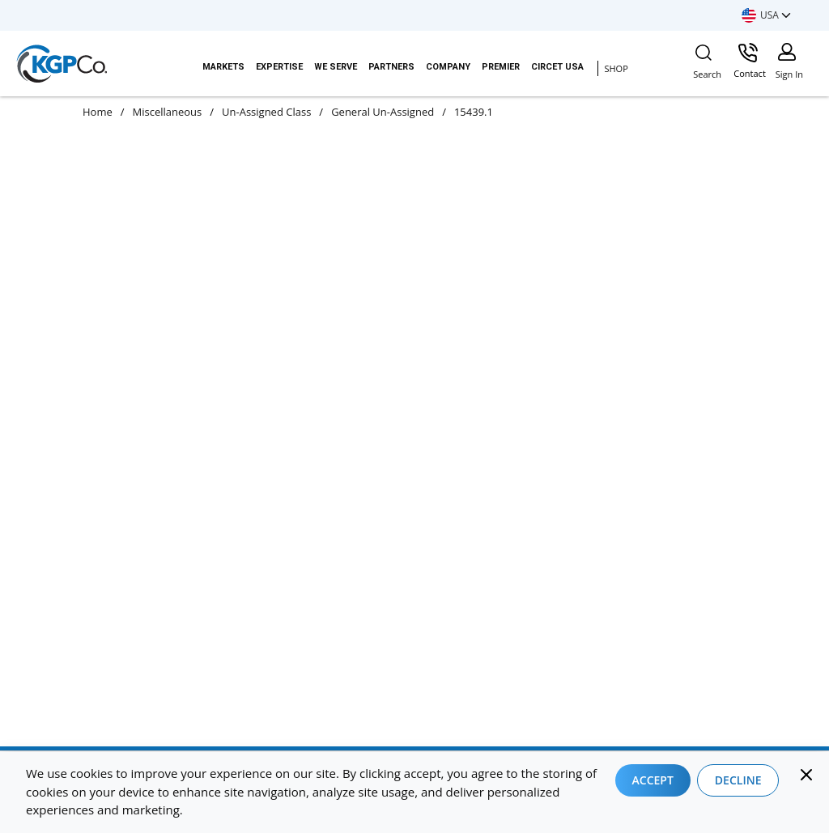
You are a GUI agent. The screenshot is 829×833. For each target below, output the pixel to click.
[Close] (806, 775)
